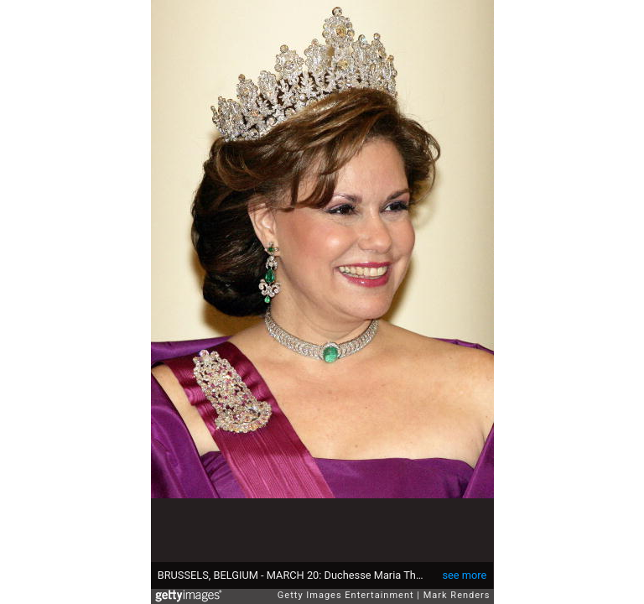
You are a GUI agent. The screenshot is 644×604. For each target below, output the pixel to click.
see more (464, 575)
